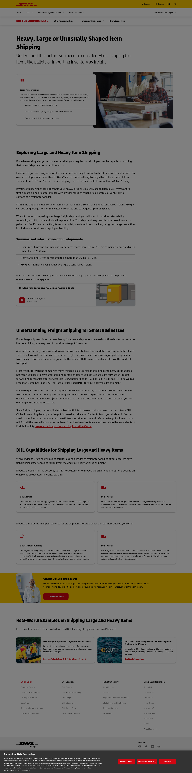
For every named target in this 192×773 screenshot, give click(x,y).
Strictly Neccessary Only (147, 762)
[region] (96, 761)
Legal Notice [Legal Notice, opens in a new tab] (25, 770)
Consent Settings (126, 762)
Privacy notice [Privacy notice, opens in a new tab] (15, 770)
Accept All (167, 762)
